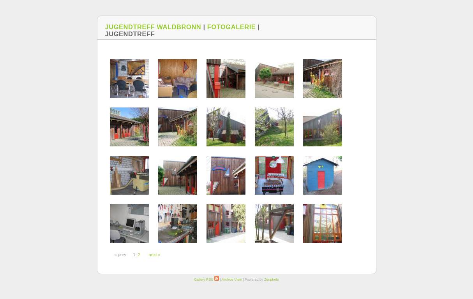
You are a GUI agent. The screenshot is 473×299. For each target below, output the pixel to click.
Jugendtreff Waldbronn (153, 26)
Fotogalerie (231, 26)
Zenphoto (271, 279)
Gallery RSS (206, 279)
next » (155, 254)
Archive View (232, 279)
